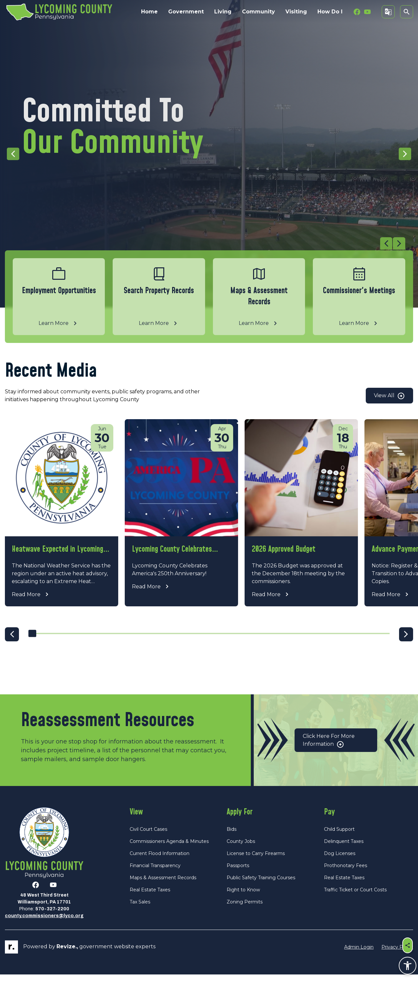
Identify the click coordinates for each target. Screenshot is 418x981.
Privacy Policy (397, 953)
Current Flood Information (159, 860)
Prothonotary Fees (345, 872)
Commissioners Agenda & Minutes (169, 848)
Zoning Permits (245, 908)
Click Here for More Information (329, 747)
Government (186, 12)
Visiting (296, 12)
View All (389, 396)
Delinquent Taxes (343, 848)
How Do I (330, 12)
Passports (238, 872)
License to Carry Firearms (256, 860)
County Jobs (241, 848)
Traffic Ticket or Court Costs (355, 896)
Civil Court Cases (148, 836)
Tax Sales (140, 908)
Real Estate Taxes (150, 896)
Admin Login (359, 953)
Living (223, 12)
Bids (231, 836)
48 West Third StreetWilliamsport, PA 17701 (44, 905)
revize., (67, 953)
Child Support (339, 836)
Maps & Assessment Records (163, 884)
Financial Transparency (155, 872)
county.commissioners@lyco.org (44, 922)
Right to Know (243, 896)
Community (258, 12)
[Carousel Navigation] (205, 243)
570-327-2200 (52, 915)
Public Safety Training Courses (261, 884)
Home (149, 12)
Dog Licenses (339, 860)
